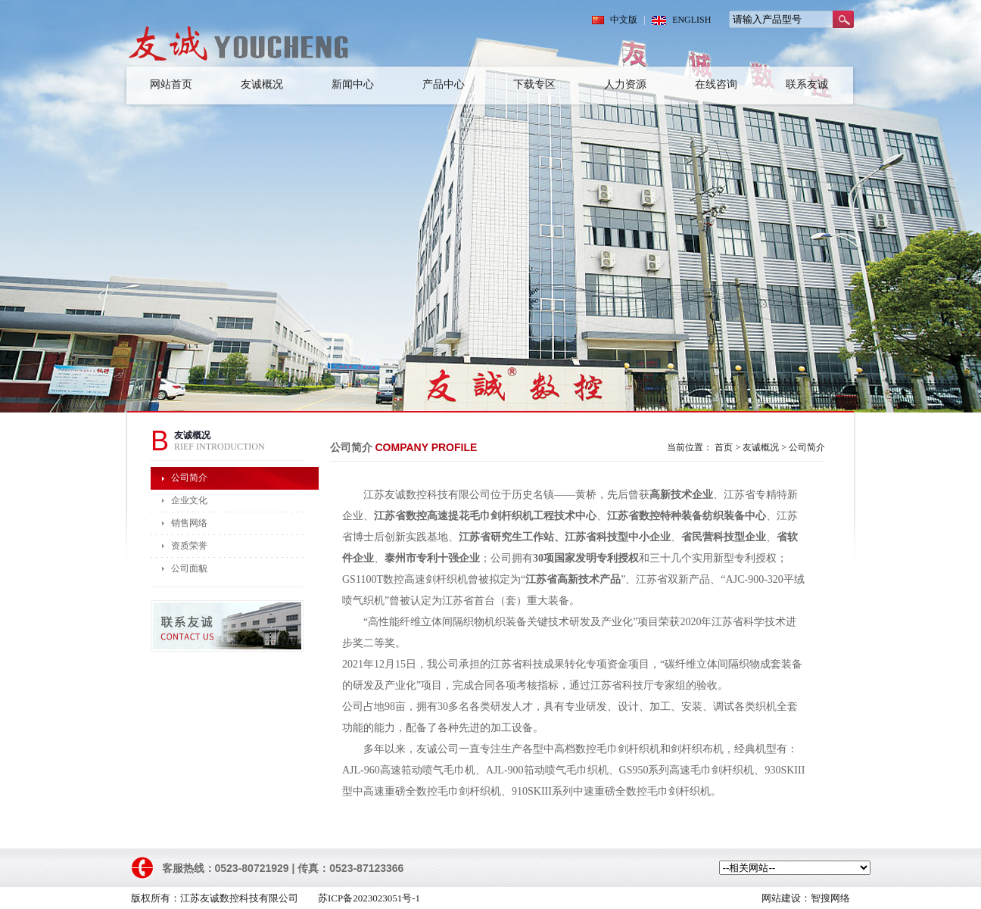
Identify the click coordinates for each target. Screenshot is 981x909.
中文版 (623, 19)
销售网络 (189, 523)
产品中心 (443, 84)
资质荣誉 (189, 545)
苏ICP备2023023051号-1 (369, 898)
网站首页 (171, 84)
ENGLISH (691, 19)
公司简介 (189, 477)
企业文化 (189, 500)
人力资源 (625, 84)
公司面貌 (189, 568)
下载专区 (534, 84)
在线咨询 (716, 84)
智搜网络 (830, 898)
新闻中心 (353, 84)
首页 (724, 447)
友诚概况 (262, 84)
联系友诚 (807, 84)
